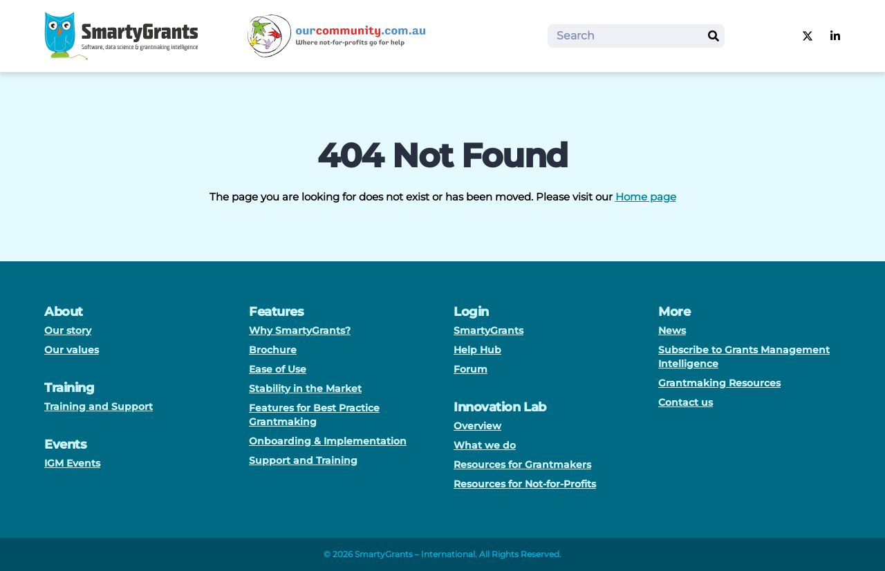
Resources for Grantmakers (522, 464)
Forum (470, 369)
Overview (477, 426)
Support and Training (303, 460)
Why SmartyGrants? (300, 330)
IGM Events (72, 463)
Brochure (273, 350)
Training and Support (98, 406)
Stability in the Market (305, 388)
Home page (645, 196)
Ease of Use (277, 369)
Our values (71, 350)
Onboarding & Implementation (328, 441)
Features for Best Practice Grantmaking (314, 415)
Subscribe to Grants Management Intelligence (744, 357)
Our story (67, 330)
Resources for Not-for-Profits (525, 484)
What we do (485, 445)
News (672, 330)
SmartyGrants (488, 330)
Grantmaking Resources (719, 383)
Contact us (685, 402)
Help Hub (477, 350)
